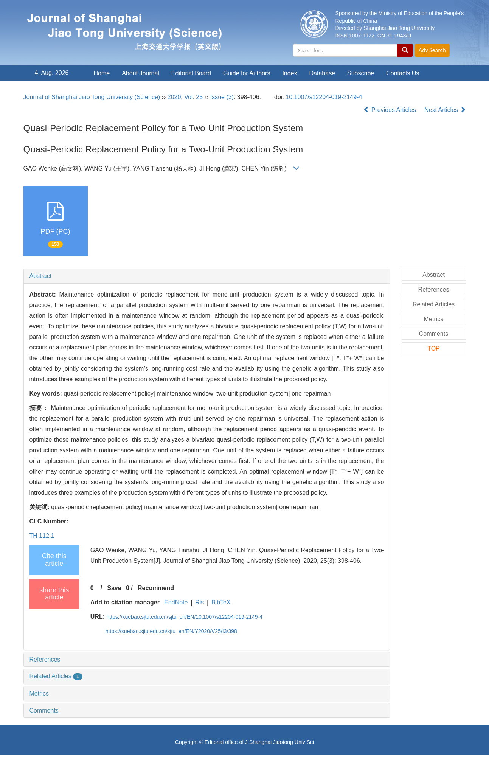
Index (289, 73)
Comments (44, 710)
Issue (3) (222, 97)
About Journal (140, 73)
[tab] (207, 276)
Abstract (40, 276)
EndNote (176, 602)
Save (114, 588)
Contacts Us (402, 73)
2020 (174, 97)
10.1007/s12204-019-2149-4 (324, 97)
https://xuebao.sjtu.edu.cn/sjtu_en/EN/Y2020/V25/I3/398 (171, 631)
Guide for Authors (246, 73)
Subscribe (360, 73)
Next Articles (445, 110)
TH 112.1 (41, 536)
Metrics (39, 693)
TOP (433, 348)
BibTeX (221, 602)
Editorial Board (191, 73)
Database (322, 73)
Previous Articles (390, 110)
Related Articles (55, 676)
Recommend (156, 588)
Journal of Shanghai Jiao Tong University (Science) (91, 97)
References (45, 659)
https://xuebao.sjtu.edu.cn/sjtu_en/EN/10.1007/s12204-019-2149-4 (185, 617)
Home (102, 73)
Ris (199, 602)
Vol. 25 (193, 97)
